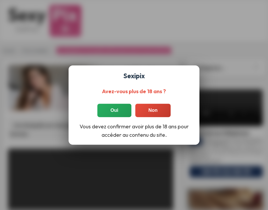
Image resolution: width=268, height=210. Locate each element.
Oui (114, 110)
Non (153, 110)
